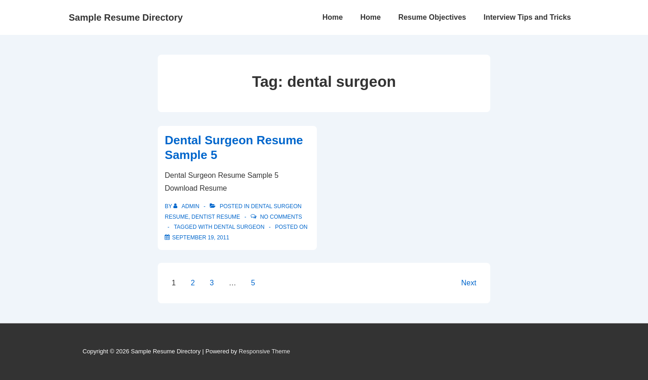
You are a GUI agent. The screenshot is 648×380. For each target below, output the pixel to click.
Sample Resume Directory (126, 17)
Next (468, 283)
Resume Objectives (432, 17)
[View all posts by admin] (187, 206)
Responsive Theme (264, 351)
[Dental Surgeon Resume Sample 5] (200, 237)
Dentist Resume (215, 217)
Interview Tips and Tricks (527, 17)
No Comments (281, 217)
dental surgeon (239, 227)
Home (332, 17)
